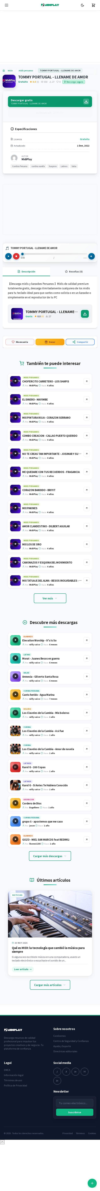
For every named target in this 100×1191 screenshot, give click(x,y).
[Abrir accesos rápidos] (92, 1183)
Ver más (50, 598)
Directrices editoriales (65, 1051)
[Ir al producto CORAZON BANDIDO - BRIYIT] (87, 490)
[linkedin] (57, 1081)
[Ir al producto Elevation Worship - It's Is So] (87, 640)
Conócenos (59, 1035)
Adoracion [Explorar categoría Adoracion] (29, 799)
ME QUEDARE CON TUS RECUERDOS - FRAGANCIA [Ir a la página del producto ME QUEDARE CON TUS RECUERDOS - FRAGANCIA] (51, 472)
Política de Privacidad (15, 1085)
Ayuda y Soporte (62, 1046)
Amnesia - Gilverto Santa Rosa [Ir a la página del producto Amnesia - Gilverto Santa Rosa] (40, 676)
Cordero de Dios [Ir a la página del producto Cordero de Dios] (31, 803)
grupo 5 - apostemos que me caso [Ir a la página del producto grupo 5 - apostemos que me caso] (42, 821)
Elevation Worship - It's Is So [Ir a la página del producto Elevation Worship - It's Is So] (39, 640)
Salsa (74, 166)
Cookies (92, 1133)
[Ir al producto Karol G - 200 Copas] (87, 767)
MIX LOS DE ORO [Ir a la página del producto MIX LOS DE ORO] (31, 544)
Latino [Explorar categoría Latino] (27, 654)
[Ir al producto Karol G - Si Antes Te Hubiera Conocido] (87, 785)
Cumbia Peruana (19, 166)
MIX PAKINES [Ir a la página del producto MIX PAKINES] (29, 508)
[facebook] (57, 1072)
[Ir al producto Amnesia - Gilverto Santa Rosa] (87, 676)
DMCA (7, 1070)
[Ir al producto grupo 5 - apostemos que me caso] (87, 821)
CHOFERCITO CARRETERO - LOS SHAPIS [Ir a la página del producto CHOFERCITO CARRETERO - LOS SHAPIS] (45, 381)
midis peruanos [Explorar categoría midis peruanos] (31, 377)
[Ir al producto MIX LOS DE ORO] (87, 544)
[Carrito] (93, 5)
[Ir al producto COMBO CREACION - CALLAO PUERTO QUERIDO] (87, 436)
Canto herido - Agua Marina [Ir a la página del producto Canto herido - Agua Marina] (38, 694)
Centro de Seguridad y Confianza (71, 1041)
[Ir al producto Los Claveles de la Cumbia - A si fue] (87, 731)
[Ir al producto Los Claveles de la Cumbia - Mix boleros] (87, 713)
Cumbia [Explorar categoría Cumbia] (27, 727)
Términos (80, 1133)
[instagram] (75, 1072)
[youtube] (84, 1072)
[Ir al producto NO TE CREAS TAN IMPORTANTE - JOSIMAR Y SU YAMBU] (87, 454)
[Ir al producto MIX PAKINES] (87, 508)
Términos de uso (13, 1080)
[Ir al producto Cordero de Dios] (87, 803)
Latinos (64, 166)
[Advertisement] (50, 39)
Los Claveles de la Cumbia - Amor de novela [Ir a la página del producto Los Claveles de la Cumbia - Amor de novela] (48, 749)
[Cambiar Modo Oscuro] (82, 5)
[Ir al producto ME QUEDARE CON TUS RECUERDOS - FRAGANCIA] (87, 472)
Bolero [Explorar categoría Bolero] (27, 709)
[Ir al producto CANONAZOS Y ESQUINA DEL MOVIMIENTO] (87, 562)
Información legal (13, 1075)
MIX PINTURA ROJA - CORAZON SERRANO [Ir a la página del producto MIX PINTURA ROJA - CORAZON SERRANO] (46, 417)
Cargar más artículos (50, 985)
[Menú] (6, 5)
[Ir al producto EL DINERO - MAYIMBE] (87, 399)
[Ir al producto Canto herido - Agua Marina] (87, 695)
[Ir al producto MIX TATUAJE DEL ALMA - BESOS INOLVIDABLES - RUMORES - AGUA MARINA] (87, 580)
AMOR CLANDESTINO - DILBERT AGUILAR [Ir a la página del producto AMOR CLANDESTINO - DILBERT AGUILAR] (46, 526)
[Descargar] (85, 314)
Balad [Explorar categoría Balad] (26, 672)
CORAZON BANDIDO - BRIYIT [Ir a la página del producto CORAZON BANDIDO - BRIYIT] (38, 490)
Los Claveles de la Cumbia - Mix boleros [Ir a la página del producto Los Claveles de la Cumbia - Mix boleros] (45, 713)
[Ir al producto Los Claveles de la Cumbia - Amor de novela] (87, 749)
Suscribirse (74, 1112)
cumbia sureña (38, 166)
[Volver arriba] (2, 1142)
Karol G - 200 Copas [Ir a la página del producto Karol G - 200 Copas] (34, 767)
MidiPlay (27, 159)
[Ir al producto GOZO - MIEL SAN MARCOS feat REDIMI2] (87, 839)
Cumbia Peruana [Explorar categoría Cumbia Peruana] (31, 691)
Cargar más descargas (50, 856)
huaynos (53, 166)
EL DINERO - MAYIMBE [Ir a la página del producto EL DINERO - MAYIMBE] (35, 399)
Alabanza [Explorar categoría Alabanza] (28, 636)
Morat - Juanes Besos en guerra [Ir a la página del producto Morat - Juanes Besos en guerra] (41, 658)
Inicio (10, 70)
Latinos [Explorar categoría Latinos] (27, 763)
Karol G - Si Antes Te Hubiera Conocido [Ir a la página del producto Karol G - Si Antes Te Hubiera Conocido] (45, 785)
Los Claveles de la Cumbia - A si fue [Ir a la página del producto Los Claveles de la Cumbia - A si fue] (43, 731)
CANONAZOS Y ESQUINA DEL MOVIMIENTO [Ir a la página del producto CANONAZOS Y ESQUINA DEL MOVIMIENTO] (47, 562)
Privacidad (67, 1133)
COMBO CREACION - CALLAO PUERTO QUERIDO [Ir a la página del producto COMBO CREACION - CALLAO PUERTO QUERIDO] (49, 435)
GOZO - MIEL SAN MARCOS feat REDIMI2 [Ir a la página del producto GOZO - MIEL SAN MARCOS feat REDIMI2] (45, 839)
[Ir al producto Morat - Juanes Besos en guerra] (87, 658)
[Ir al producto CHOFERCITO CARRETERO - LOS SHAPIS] (87, 381)
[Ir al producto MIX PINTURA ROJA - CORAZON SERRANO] (87, 417)
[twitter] (66, 1072)
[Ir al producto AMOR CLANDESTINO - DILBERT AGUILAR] (87, 526)
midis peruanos (26, 70)
